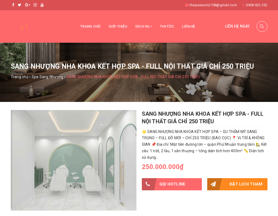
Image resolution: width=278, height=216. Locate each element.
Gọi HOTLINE (164, 184)
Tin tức (167, 26)
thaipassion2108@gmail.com (213, 5)
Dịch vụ (143, 26)
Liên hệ (188, 26)
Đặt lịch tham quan (234, 184)
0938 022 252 (256, 5)
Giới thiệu (118, 26)
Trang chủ (90, 26)
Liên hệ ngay (237, 26)
